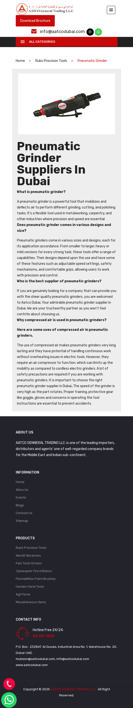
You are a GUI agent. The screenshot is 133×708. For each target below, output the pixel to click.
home (20, 61)
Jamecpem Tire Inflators (34, 571)
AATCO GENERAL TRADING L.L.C (74, 689)
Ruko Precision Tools (51, 61)
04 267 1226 (44, 636)
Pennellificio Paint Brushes (36, 579)
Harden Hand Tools (30, 586)
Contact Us (24, 513)
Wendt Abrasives (28, 555)
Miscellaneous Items (31, 602)
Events (21, 497)
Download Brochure (35, 21)
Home (20, 482)
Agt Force (23, 594)
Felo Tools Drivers (29, 563)
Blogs (20, 505)
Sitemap (22, 521)
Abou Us (22, 489)
